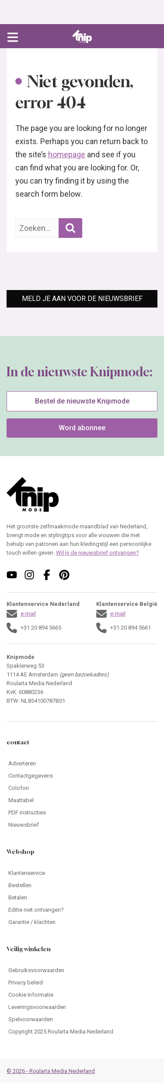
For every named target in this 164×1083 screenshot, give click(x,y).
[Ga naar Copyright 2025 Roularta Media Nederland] (82, 1032)
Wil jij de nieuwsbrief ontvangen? (97, 552)
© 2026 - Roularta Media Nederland (51, 1071)
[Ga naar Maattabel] (82, 800)
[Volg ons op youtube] (12, 575)
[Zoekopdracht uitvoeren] (70, 228)
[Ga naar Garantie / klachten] (82, 922)
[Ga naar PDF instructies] (82, 813)
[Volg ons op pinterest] (64, 575)
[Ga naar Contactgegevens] (82, 776)
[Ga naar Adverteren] (82, 763)
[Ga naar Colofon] (82, 788)
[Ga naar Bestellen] (82, 885)
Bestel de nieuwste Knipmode (82, 401)
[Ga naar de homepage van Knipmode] (82, 36)
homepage (66, 154)
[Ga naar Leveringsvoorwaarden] (82, 1007)
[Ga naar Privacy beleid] (82, 983)
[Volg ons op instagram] (29, 575)
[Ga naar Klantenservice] (82, 873)
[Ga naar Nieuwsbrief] (82, 825)
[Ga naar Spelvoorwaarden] (82, 1019)
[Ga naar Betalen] (82, 898)
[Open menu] (13, 36)
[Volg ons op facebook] (47, 575)
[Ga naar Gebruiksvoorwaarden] (82, 970)
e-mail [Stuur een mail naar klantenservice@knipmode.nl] (28, 613)
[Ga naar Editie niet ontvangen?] (82, 910)
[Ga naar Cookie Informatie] (82, 995)
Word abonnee (82, 428)
